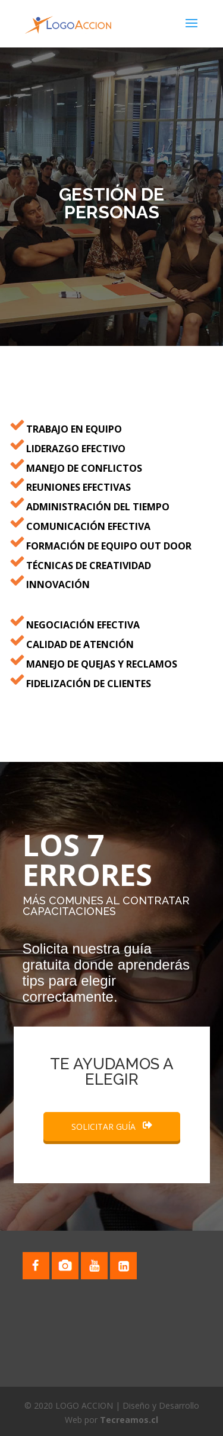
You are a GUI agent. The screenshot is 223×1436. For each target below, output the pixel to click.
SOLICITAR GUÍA (111, 1126)
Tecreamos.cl (129, 1419)
